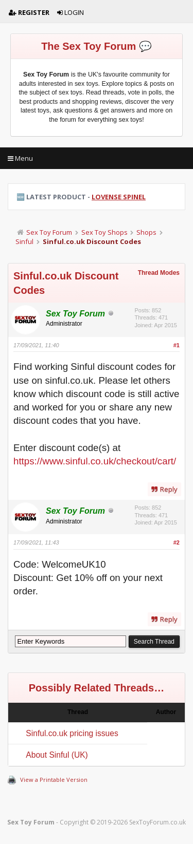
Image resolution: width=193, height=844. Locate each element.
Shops (146, 232)
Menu (20, 158)
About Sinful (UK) (56, 755)
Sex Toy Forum (49, 232)
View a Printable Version (53, 779)
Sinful (24, 241)
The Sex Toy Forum (88, 46)
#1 (176, 345)
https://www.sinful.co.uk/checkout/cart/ (94, 461)
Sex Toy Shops (104, 232)
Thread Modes (159, 272)
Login (70, 12)
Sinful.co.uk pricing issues (72, 733)
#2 (176, 542)
